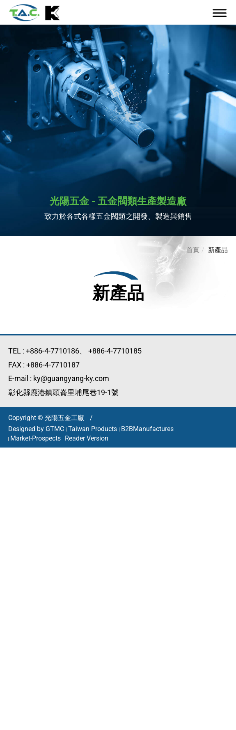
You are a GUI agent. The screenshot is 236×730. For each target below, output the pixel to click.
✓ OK (168, 725)
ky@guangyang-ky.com (71, 378)
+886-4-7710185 (115, 351)
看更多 (14, 558)
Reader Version (86, 438)
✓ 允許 (10, 474)
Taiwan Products (92, 429)
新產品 (218, 250)
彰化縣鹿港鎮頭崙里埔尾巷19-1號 (63, 392)
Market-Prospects (35, 438)
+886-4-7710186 (52, 351)
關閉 (7, 452)
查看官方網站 (52, 558)
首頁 (192, 250)
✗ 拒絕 (10, 484)
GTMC (55, 429)
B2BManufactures (147, 429)
